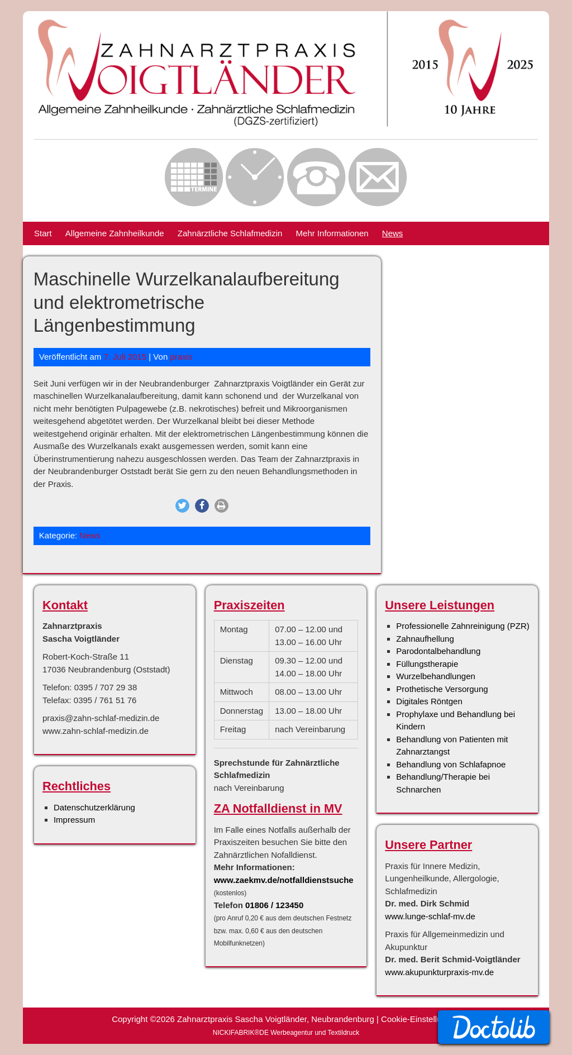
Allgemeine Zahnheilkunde (114, 233)
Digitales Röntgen (429, 701)
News (392, 233)
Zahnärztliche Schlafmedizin (230, 233)
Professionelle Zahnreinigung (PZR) (462, 626)
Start (43, 233)
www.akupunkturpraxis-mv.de (439, 972)
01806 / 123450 (274, 905)
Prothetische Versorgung (442, 689)
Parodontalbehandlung (438, 651)
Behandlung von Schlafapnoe (451, 764)
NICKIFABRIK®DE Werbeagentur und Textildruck (286, 1033)
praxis (181, 356)
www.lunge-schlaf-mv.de (430, 916)
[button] (182, 506)
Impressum (74, 819)
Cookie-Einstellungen (420, 1019)
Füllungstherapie (427, 664)
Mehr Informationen (332, 233)
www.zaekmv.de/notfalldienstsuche (284, 880)
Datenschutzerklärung (94, 807)
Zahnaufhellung (425, 638)
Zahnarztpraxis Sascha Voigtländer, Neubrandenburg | (279, 1019)
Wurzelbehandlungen (435, 676)
